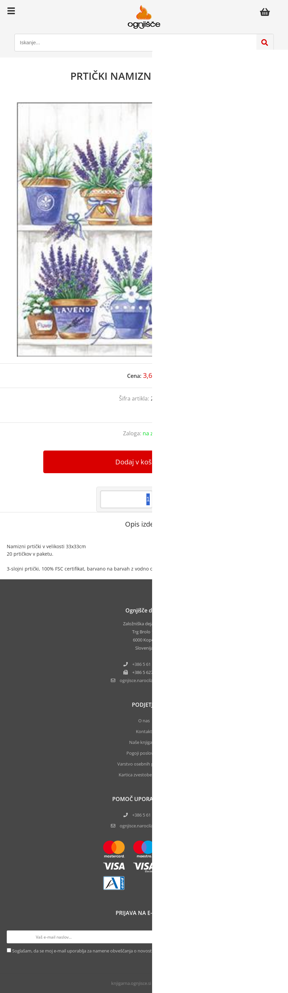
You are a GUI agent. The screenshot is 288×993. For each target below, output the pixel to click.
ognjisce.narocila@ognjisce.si (148, 826)
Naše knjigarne (144, 742)
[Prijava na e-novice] (274, 936)
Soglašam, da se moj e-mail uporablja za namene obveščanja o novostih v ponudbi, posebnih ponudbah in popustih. (128, 951)
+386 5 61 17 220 (148, 664)
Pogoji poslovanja (144, 753)
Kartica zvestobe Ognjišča (144, 775)
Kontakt (144, 731)
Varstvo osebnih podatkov (144, 764)
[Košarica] (266, 12)
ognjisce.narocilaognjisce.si (148, 680)
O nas (144, 721)
